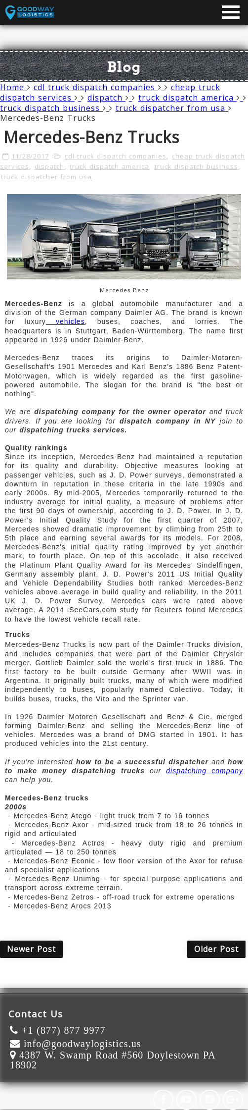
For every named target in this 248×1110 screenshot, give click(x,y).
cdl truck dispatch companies (99, 87)
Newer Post (31, 949)
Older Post (216, 949)
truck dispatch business (54, 108)
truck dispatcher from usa (174, 108)
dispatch (109, 97)
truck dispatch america (190, 97)
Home (13, 87)
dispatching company (204, 771)
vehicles (65, 321)
